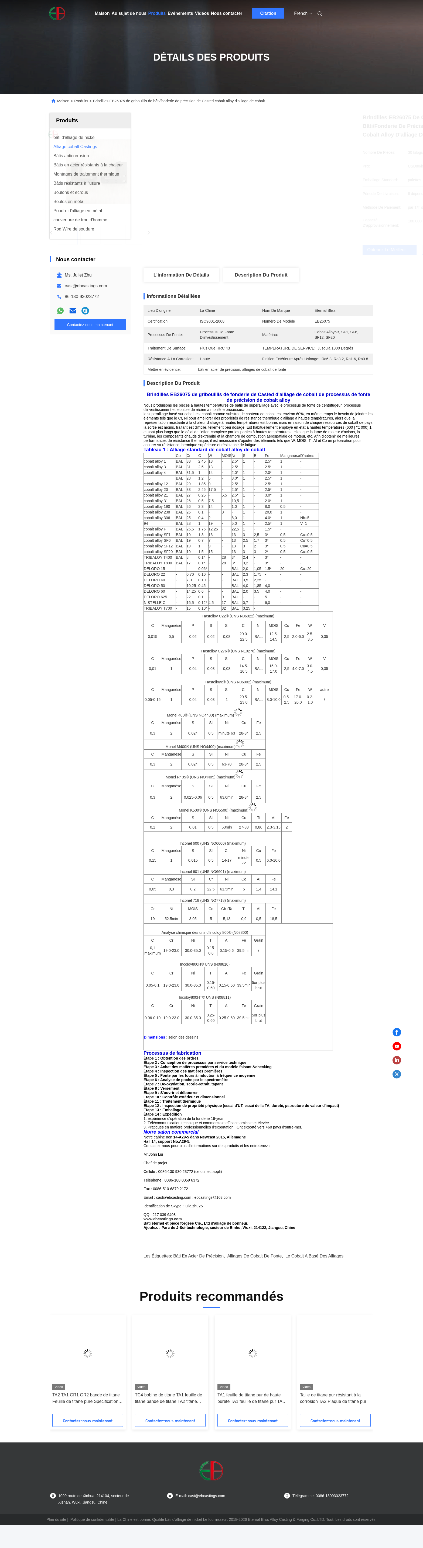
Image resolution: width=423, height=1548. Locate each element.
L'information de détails (181, 275)
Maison (102, 13)
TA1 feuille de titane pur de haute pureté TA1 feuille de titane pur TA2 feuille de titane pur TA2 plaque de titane (251, 1422)
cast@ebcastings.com (86, 286)
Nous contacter (226, 13)
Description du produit (261, 275)
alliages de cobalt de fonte (254, 1279)
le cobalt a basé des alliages (314, 1279)
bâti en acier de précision (198, 1279)
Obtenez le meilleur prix (288, 249)
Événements (180, 13)
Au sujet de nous (129, 13)
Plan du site (56, 1542)
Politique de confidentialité (92, 1542)
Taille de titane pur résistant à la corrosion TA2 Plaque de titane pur (333, 1421)
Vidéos (202, 13)
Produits (157, 13)
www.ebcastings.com (163, 1242)
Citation (268, 13)
